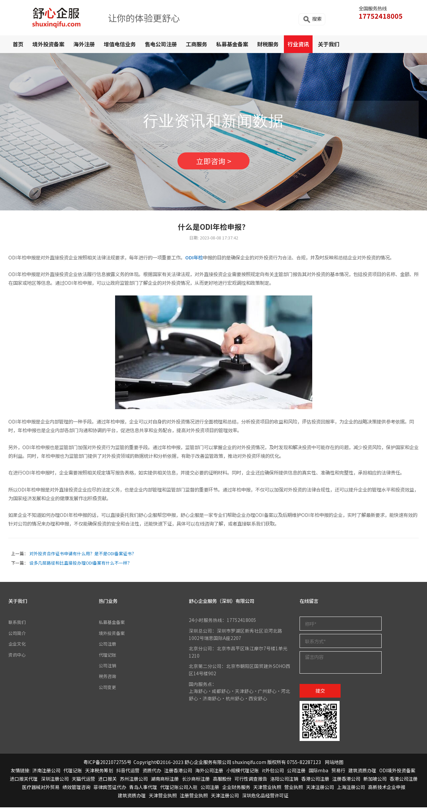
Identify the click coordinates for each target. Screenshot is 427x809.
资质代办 (151, 772)
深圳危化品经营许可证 (265, 797)
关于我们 (328, 44)
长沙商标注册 (196, 780)
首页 (18, 44)
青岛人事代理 (143, 788)
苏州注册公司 (134, 780)
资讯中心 (17, 656)
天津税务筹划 (99, 772)
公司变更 (108, 688)
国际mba (318, 772)
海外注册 (84, 44)
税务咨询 (108, 677)
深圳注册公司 (55, 780)
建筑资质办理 (362, 772)
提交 (320, 691)
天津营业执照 (267, 788)
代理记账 (108, 656)
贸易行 (338, 772)
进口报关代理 (24, 780)
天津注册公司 (320, 788)
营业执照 (293, 788)
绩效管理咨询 (76, 788)
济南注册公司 (46, 772)
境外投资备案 (48, 44)
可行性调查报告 (251, 780)
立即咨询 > (213, 161)
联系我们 (17, 623)
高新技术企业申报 (386, 788)
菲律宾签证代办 (109, 788)
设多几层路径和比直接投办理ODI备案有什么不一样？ (80, 564)
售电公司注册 (161, 44)
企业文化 (17, 645)
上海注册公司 (351, 788)
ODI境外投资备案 (397, 772)
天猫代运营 (83, 780)
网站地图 (334, 763)
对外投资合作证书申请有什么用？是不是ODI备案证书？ (82, 555)
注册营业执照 (194, 797)
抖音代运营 (127, 772)
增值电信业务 (120, 44)
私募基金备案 (232, 44)
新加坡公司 (375, 780)
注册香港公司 (178, 772)
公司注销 (108, 667)
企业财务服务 (236, 788)
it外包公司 (273, 772)
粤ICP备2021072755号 (107, 763)
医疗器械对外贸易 (40, 788)
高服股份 (222, 780)
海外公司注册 (209, 772)
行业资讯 (298, 44)
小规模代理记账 (242, 772)
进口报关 (107, 780)
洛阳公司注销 (284, 780)
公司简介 (17, 634)
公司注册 (108, 645)
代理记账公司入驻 (178, 788)
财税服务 (268, 44)
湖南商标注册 (165, 780)
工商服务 (196, 44)
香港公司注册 (315, 780)
